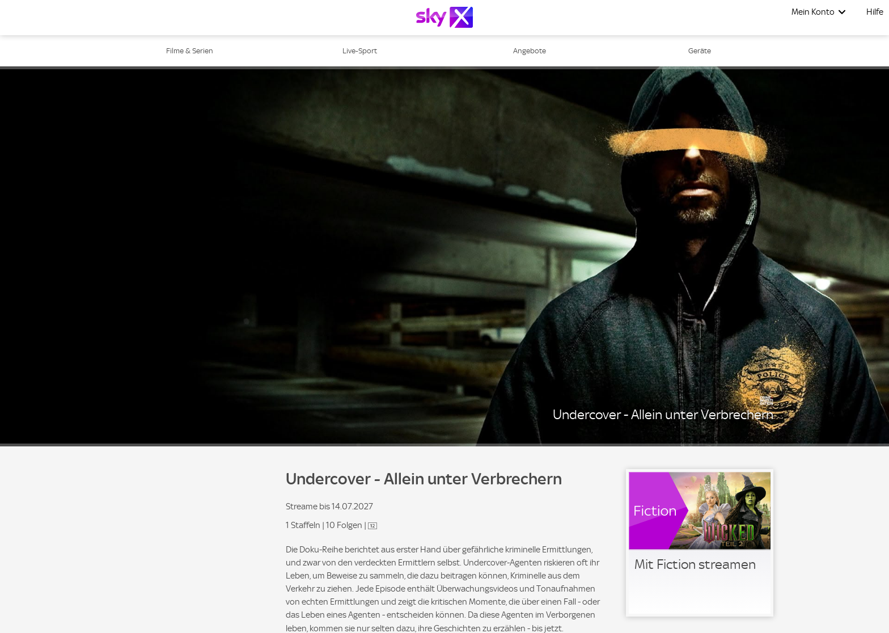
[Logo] (444, 17)
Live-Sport (359, 51)
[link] (699, 543)
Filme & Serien (189, 51)
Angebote (529, 51)
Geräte (699, 51)
